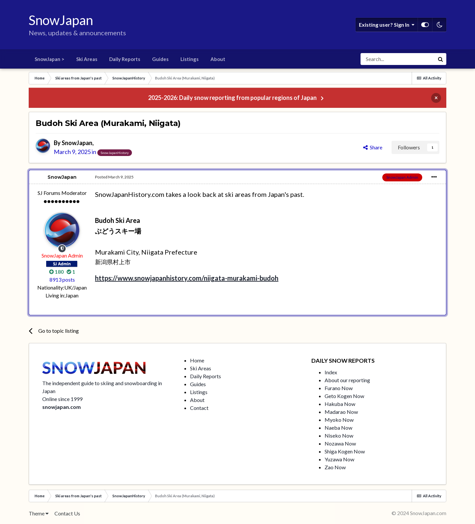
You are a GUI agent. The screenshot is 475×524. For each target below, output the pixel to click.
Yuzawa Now (339, 459)
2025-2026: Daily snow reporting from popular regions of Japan (232, 97)
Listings (189, 59)
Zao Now (335, 467)
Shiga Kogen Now (345, 451)
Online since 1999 (62, 399)
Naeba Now (338, 427)
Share (372, 147)
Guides (160, 59)
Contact (199, 408)
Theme (38, 513)
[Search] (397, 59)
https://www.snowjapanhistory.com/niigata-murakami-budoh (186, 278)
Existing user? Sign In (386, 25)
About (217, 59)
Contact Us (67, 513)
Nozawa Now (340, 443)
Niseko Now (339, 435)
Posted (114, 176)
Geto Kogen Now (344, 396)
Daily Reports (124, 59)
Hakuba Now (340, 404)
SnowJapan (77, 142)
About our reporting (347, 380)
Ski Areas (86, 59)
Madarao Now (341, 412)
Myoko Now (339, 419)
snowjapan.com (61, 407)
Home (197, 360)
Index (331, 372)
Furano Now (339, 388)
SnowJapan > (49, 59)
